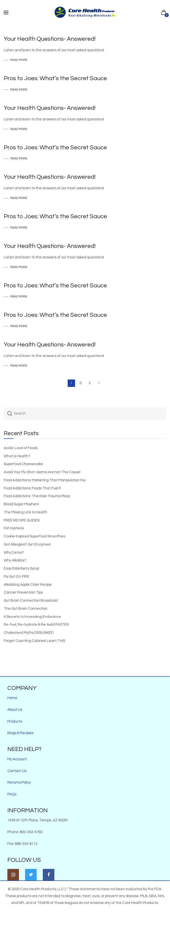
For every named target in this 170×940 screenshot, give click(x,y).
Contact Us (16, 771)
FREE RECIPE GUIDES (22, 520)
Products (14, 721)
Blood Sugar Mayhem (21, 504)
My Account (17, 759)
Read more (18, 60)
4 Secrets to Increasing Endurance (32, 617)
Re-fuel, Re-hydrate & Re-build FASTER (36, 624)
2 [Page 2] (80, 383)
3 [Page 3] (90, 383)
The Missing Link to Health (25, 512)
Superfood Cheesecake (23, 464)
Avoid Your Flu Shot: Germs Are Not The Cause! (42, 472)
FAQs (11, 794)
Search (10, 413)
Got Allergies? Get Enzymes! (27, 544)
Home (12, 698)
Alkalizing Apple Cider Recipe (28, 584)
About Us (14, 709)
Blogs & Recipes (20, 733)
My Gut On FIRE (16, 576)
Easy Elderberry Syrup (21, 568)
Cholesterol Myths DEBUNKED (29, 633)
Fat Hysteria (14, 528)
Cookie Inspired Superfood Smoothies (34, 536)
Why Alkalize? (15, 560)
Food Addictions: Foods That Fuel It (32, 488)
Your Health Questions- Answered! (49, 39)
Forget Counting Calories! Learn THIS (34, 641)
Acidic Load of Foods (21, 448)
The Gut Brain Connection (25, 608)
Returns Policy (19, 782)
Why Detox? (14, 552)
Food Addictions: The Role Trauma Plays (37, 496)
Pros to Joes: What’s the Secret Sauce (55, 78)
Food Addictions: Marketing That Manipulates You (45, 480)
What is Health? (17, 456)
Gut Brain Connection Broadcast (31, 600)
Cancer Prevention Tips (23, 592)
